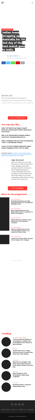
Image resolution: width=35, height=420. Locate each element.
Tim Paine (21, 155)
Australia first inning (18, 153)
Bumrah (28, 153)
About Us (14, 409)
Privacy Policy (5, 409)
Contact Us (22, 409)
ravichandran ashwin (12, 155)
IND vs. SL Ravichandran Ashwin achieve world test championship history (15, 136)
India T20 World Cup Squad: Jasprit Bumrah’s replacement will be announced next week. (16, 129)
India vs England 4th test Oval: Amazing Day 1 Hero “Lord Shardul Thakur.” (17, 141)
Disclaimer (30, 409)
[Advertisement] (17, 80)
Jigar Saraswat (14, 56)
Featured (4, 154)
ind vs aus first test (13, 154)
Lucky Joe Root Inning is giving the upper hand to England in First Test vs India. (16, 147)
